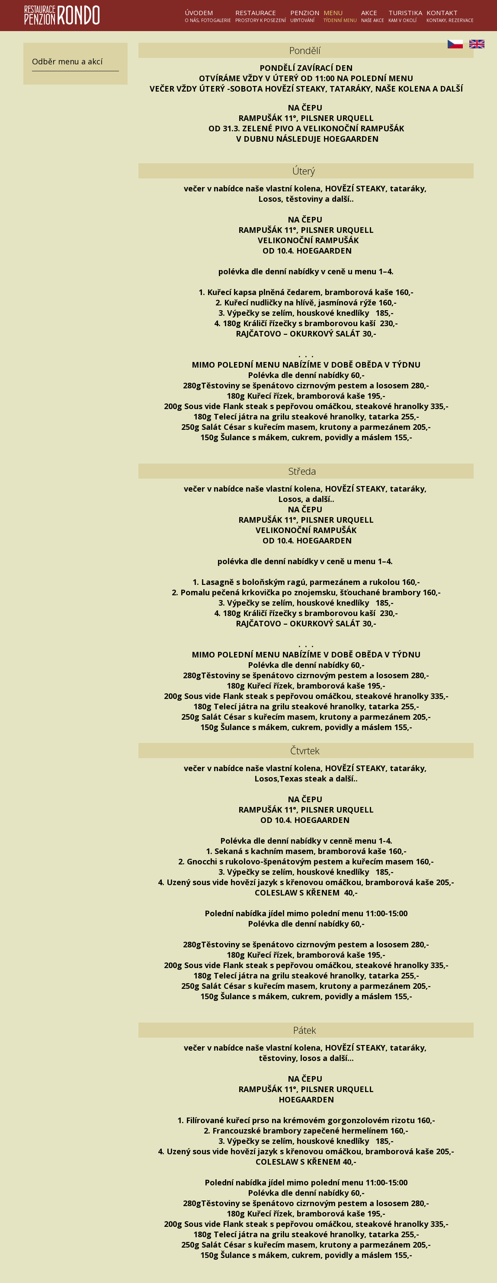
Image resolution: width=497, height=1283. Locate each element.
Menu (340, 15)
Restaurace (260, 15)
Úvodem (208, 15)
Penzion (304, 15)
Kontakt (450, 15)
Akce (372, 15)
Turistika (405, 15)
